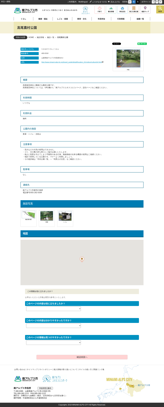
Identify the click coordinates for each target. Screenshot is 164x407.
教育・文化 (81, 19)
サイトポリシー (45, 369)
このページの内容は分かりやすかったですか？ (49, 320)
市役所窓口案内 (45, 388)
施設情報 (40, 37)
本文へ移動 (5, 1)
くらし (23, 19)
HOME (31, 37)
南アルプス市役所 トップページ (26, 10)
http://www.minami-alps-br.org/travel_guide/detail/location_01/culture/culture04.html (71, 62)
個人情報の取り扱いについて (65, 369)
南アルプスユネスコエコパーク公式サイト (85, 10)
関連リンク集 (98, 369)
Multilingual (83, 2)
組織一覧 (140, 19)
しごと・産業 (62, 19)
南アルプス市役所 (26, 378)
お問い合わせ (19, 369)
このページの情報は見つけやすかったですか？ (49, 337)
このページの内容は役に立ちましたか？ (45, 303)
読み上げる (115, 2)
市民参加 (101, 19)
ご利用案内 (71, 2)
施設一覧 (50, 37)
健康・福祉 (42, 19)
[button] (82, 259)
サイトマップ (32, 369)
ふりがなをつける (99, 2)
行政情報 (120, 19)
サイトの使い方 (85, 369)
